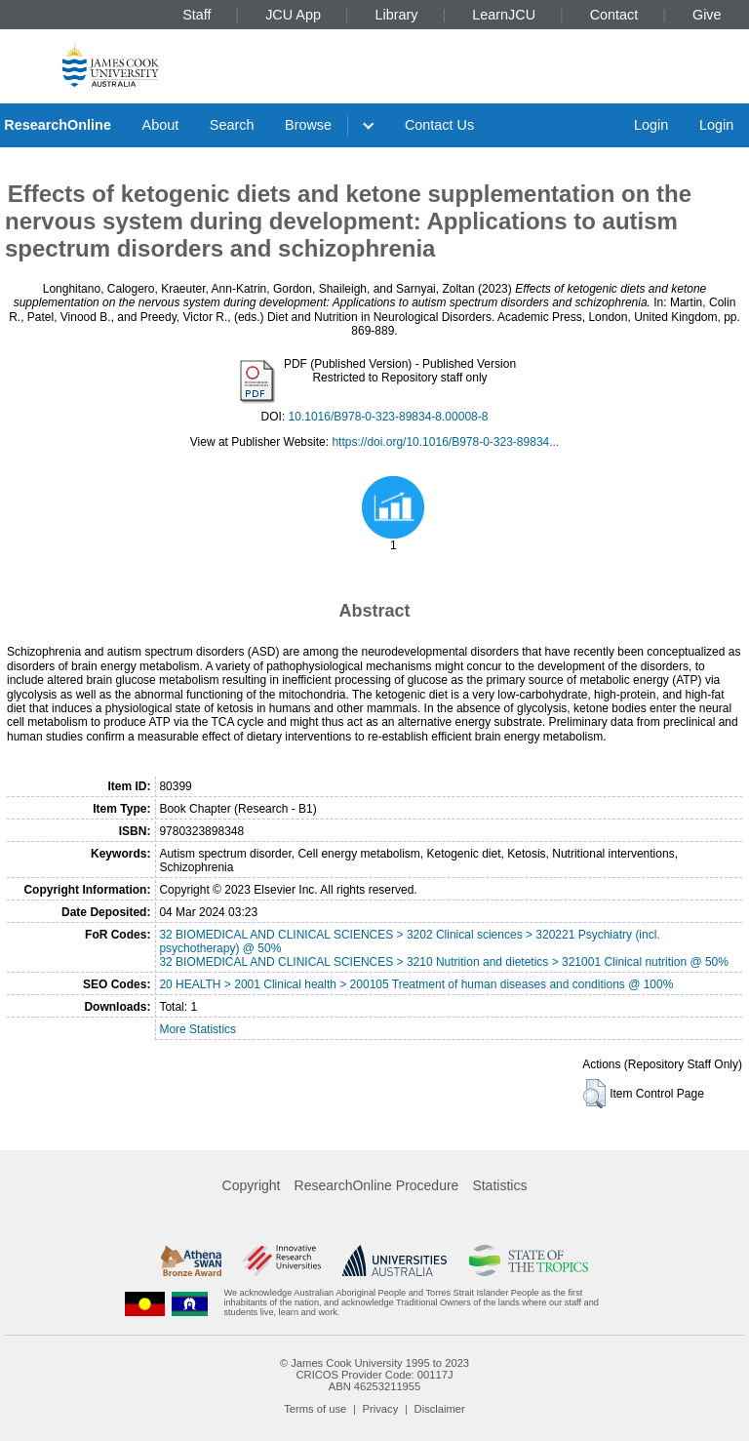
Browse (308, 125)
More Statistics (197, 1029)
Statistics (499, 1185)
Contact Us (439, 125)
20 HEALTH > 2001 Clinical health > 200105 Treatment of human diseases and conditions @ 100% (416, 984)
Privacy (381, 1409)
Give (707, 14)
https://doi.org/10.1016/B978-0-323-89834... (445, 442)
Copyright (251, 1185)
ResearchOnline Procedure (377, 1185)
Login (651, 125)
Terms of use (315, 1409)
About (160, 125)
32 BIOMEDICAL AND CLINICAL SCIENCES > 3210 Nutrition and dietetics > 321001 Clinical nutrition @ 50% (444, 962)
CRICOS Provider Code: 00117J (374, 1375)
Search (232, 125)
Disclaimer (439, 1409)
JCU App (293, 14)
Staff (196, 14)
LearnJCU (503, 14)
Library (396, 14)
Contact (614, 14)
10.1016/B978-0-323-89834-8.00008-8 (389, 416)
